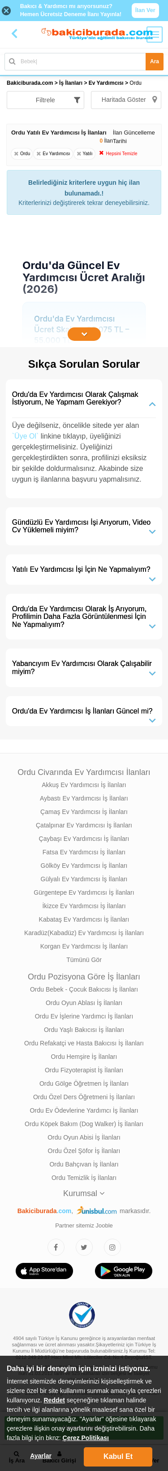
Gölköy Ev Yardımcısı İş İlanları (84, 865)
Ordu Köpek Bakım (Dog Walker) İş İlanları (84, 1123)
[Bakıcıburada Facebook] (56, 1247)
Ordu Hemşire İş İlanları (84, 1056)
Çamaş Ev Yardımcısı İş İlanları (84, 811)
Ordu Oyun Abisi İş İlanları (84, 1137)
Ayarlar (41, 1455)
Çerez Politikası (86, 1437)
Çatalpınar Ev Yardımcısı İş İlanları (84, 825)
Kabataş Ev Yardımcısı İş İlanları (84, 919)
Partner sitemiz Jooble (84, 1225)
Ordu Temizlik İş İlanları (84, 1177)
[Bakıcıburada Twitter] (84, 1247)
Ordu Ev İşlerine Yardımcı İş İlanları (84, 1016)
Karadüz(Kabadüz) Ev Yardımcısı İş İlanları (84, 932)
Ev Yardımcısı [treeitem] (107, 83)
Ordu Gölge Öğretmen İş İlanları (84, 1083)
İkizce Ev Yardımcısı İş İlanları (83, 906)
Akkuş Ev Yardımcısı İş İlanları (84, 784)
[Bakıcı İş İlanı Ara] (84, 61)
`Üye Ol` (25, 436)
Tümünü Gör (84, 959)
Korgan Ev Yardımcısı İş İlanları (84, 946)
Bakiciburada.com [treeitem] (30, 83)
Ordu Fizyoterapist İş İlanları (84, 1070)
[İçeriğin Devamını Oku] (84, 334)
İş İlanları (70, 83)
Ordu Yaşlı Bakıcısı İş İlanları (84, 1029)
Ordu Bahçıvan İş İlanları (83, 1164)
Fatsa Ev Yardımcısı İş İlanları (84, 852)
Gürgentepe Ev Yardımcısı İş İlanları (84, 892)
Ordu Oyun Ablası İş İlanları (84, 1002)
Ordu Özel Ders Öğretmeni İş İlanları (84, 1097)
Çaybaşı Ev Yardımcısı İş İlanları (84, 838)
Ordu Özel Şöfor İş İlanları (84, 1150)
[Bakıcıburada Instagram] (112, 1247)
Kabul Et (118, 1456)
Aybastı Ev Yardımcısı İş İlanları (84, 798)
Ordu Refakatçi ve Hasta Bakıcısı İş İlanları (84, 1043)
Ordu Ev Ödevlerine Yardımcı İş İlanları (84, 1110)
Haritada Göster (129, 100)
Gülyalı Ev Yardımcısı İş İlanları (84, 879)
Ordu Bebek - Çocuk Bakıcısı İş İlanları (84, 989)
